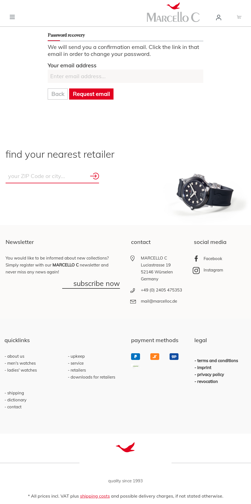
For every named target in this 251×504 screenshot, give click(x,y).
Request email (91, 93)
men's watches (21, 363)
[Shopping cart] (239, 16)
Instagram (213, 270)
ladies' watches (21, 370)
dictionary (16, 399)
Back (57, 93)
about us (15, 356)
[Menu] (12, 16)
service (76, 363)
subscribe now (96, 284)
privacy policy (210, 374)
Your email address (72, 65)
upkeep (77, 356)
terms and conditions (217, 360)
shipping (15, 393)
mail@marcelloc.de (159, 301)
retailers (77, 370)
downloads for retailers (92, 377)
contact (13, 406)
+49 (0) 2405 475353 (161, 290)
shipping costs (95, 496)
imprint (204, 367)
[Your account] (218, 17)
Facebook (213, 258)
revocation (207, 381)
